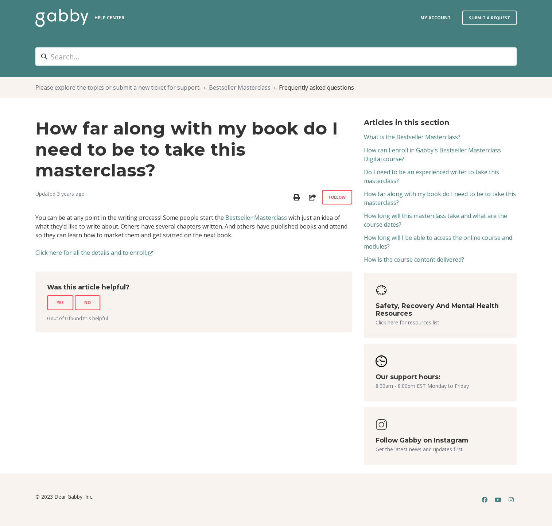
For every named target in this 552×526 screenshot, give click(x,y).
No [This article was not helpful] (87, 302)
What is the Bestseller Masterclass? (412, 137)
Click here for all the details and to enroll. (91, 253)
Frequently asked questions (316, 87)
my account (435, 18)
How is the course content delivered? (414, 260)
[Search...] (276, 56)
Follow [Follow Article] (337, 197)
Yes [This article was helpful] (60, 302)
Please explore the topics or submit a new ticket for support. (118, 87)
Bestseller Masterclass (240, 87)
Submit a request (489, 17)
